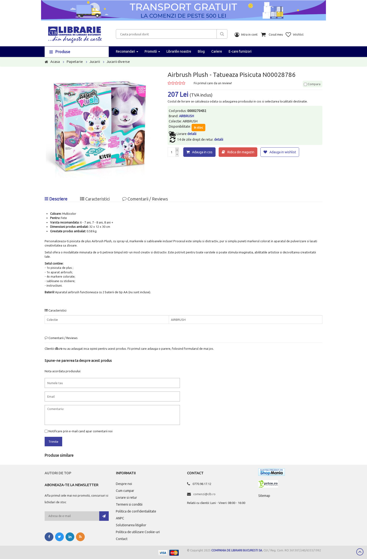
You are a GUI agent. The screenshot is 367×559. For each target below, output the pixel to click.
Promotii (151, 51)
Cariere (216, 51)
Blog (201, 51)
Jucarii (94, 62)
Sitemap (264, 496)
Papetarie (74, 62)
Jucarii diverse (118, 62)
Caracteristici (95, 199)
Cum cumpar (125, 491)
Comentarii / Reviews (145, 199)
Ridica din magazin (240, 152)
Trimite (53, 441)
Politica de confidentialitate (136, 511)
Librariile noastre (178, 51)
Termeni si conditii (129, 504)
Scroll (359, 551)
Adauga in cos (202, 152)
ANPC (120, 518)
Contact (121, 539)
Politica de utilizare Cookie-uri (138, 532)
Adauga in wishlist (282, 152)
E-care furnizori (240, 51)
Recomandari (125, 51)
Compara (312, 84)
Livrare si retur (126, 497)
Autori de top (58, 473)
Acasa (55, 62)
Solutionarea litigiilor (131, 525)
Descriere (56, 199)
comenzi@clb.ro (204, 494)
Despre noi (124, 484)
